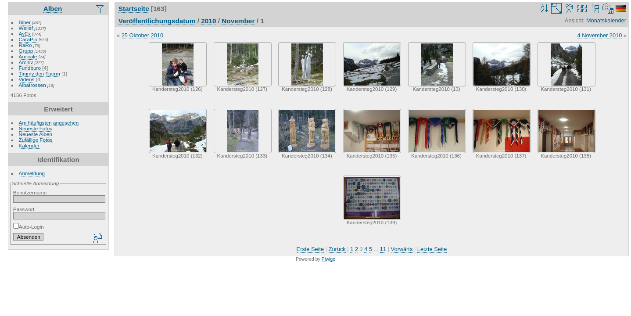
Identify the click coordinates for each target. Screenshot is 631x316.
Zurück (337, 249)
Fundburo (30, 68)
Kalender (29, 145)
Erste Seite (310, 249)
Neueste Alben (36, 134)
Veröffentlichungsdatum (157, 21)
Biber (25, 22)
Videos (27, 79)
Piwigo (328, 259)
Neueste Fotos (36, 128)
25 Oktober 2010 (142, 35)
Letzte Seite (432, 249)
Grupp (26, 51)
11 (383, 249)
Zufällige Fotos (36, 140)
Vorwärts (402, 249)
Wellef (26, 28)
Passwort (23, 209)
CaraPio (28, 39)
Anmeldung (32, 173)
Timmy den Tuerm (39, 73)
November (238, 21)
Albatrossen (32, 85)
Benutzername (30, 192)
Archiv (26, 62)
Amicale (28, 56)
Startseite (133, 8)
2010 (208, 21)
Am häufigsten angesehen (49, 123)
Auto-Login (28, 227)
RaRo (25, 45)
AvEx (25, 33)
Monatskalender (606, 20)
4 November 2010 (599, 35)
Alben (52, 8)
